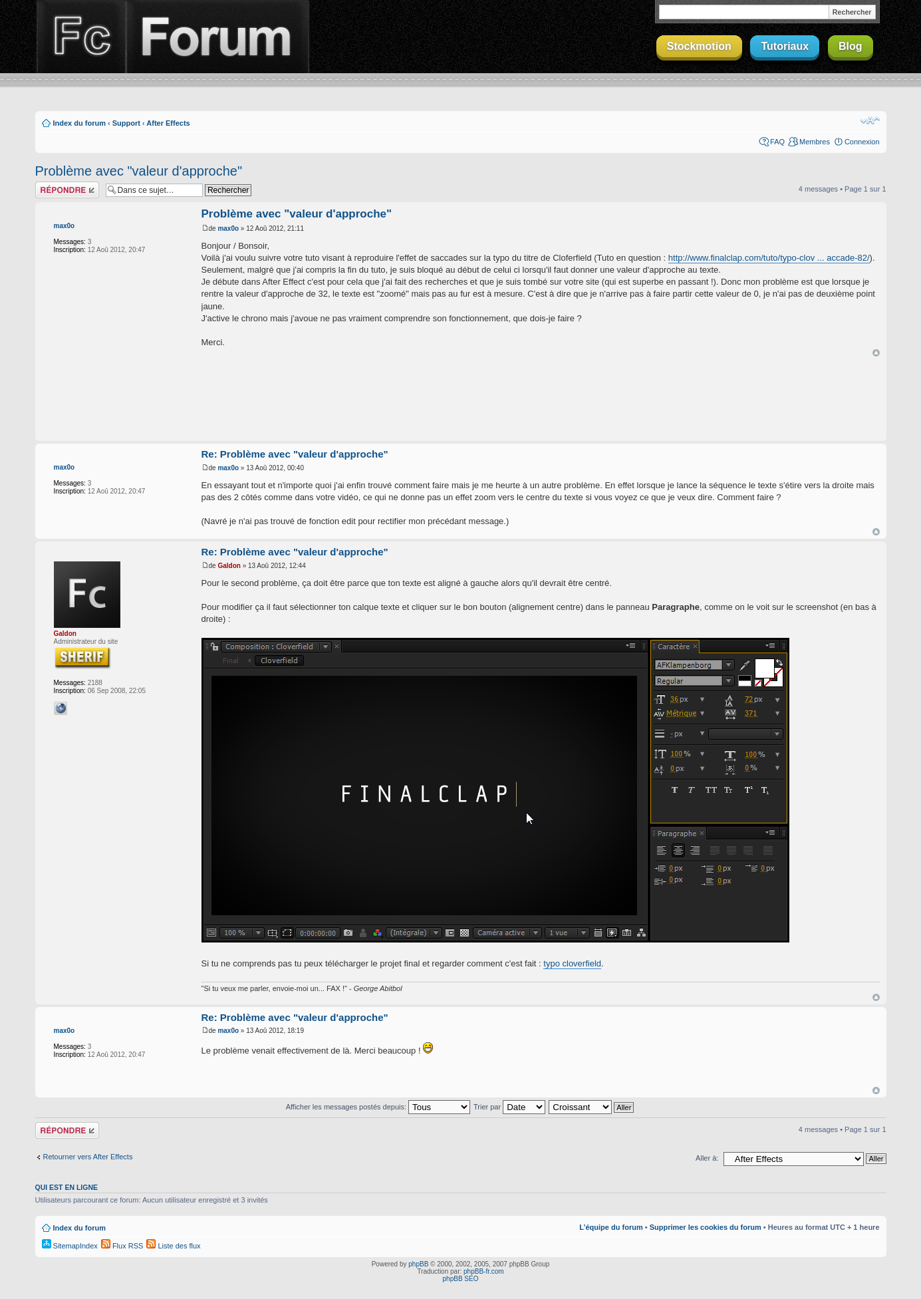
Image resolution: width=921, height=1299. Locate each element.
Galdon (65, 633)
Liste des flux (173, 1246)
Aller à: (707, 1158)
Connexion (862, 142)
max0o (64, 225)
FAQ (777, 142)
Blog (850, 46)
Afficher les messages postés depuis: (378, 1107)
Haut (876, 353)
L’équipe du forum (610, 1227)
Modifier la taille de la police (870, 120)
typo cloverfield (572, 963)
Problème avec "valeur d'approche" (139, 171)
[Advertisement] (461, 400)
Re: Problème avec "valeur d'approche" (294, 454)
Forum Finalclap (217, 36)
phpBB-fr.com (483, 1271)
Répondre (67, 190)
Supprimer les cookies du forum (705, 1227)
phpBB (418, 1264)
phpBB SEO (461, 1278)
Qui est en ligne (66, 1187)
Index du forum (79, 123)
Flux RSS (122, 1246)
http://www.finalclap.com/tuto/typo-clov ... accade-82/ (769, 258)
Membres (814, 142)
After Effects (168, 123)
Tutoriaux (785, 46)
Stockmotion (699, 46)
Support (126, 123)
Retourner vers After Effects (88, 1157)
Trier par (509, 1107)
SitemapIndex (70, 1246)
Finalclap (80, 36)
